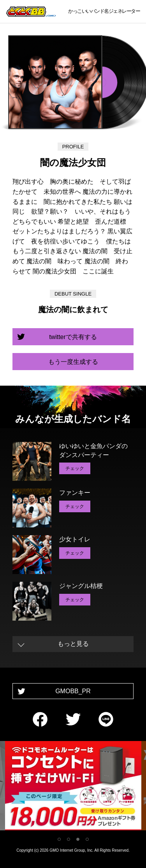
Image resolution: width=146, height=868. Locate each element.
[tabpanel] (73, 787)
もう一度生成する (73, 361)
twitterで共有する (73, 337)
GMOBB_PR (73, 691)
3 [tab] (78, 839)
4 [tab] (87, 839)
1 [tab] (59, 839)
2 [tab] (68, 839)
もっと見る (73, 643)
